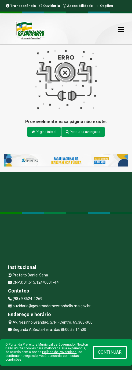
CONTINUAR (110, 352)
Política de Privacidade (59, 352)
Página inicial (44, 132)
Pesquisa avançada (83, 132)
